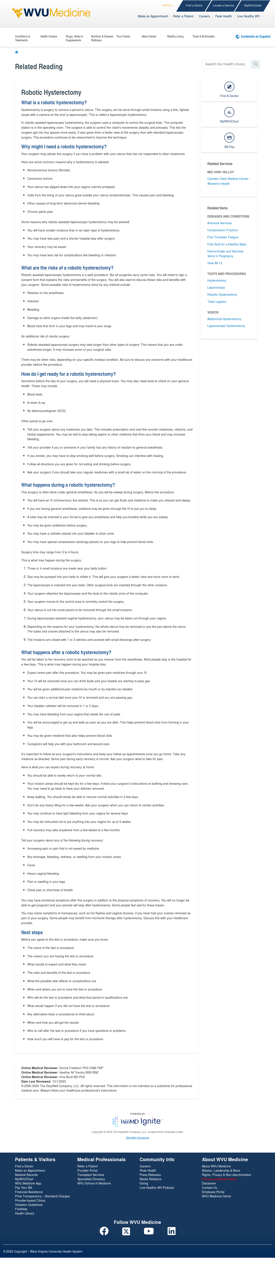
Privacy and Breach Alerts (219, 1179)
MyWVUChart (252, 5)
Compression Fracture (222, 230)
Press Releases (150, 1174)
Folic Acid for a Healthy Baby (226, 244)
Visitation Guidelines (29, 1204)
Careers (204, 16)
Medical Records (26, 1174)
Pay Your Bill (23, 1187)
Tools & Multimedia (203, 36)
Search (167, 4)
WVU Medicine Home (216, 1196)
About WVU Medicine (216, 1166)
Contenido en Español (255, 36)
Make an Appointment (153, 16)
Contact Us (209, 1187)
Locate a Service (223, 5)
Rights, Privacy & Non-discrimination (226, 1174)
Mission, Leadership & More (221, 1170)
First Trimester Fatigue (222, 237)
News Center (149, 36)
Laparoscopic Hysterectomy (226, 326)
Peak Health (223, 16)
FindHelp (21, 1209)
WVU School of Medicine (94, 1183)
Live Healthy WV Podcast (157, 1187)
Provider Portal (87, 1170)
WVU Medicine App (28, 1183)
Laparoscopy (216, 287)
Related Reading (39, 66)
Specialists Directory (91, 1179)
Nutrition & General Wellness (102, 38)
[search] (227, 64)
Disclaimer (209, 1183)
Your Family (123, 36)
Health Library (24, 1213)
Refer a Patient (183, 16)
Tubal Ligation (216, 301)
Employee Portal (213, 1192)
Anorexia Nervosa (219, 223)
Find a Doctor (194, 5)
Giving (144, 1183)
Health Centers (48, 36)
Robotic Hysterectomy (222, 294)
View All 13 (214, 263)
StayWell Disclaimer (137, 1138)
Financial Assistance (29, 1192)
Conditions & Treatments (22, 38)
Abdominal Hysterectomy (224, 319)
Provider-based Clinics (30, 1200)
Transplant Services (90, 1174)
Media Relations (151, 1179)
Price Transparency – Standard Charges (42, 1196)
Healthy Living (175, 36)
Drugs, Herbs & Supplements (74, 38)
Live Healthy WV (248, 16)
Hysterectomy (216, 280)
